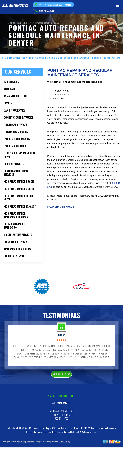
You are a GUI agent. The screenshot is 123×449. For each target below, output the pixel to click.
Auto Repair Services (61, 407)
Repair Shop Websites (25, 446)
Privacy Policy (64, 446)
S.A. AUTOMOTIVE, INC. (14, 58)
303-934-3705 (47, 11)
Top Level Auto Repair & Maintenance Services (54, 58)
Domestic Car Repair (60, 207)
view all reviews (61, 378)
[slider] (61, 343)
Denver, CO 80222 (51, 22)
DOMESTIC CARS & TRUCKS (96, 58)
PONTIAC (116, 58)
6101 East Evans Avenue (33, 22)
